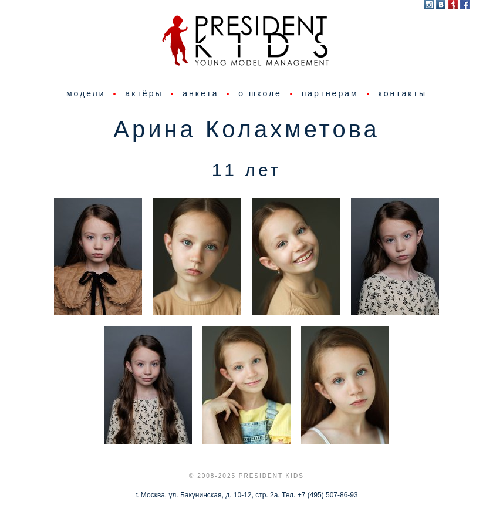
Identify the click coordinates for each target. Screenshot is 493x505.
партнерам (330, 93)
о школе (260, 93)
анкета (200, 93)
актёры (144, 93)
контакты (402, 93)
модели (86, 93)
